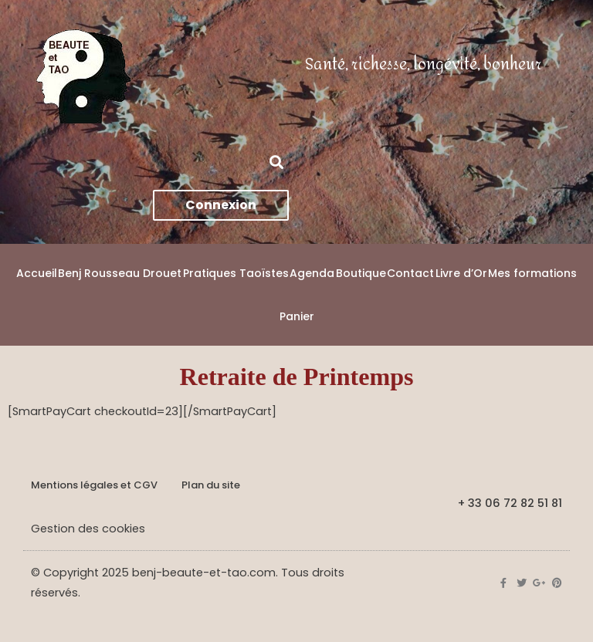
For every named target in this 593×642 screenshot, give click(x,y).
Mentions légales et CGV (94, 485)
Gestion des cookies (88, 528)
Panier (297, 316)
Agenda (312, 273)
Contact (410, 273)
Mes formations (532, 273)
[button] (276, 161)
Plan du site (210, 485)
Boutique (361, 273)
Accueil (36, 273)
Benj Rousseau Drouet (119, 273)
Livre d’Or (461, 273)
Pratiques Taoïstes (236, 273)
